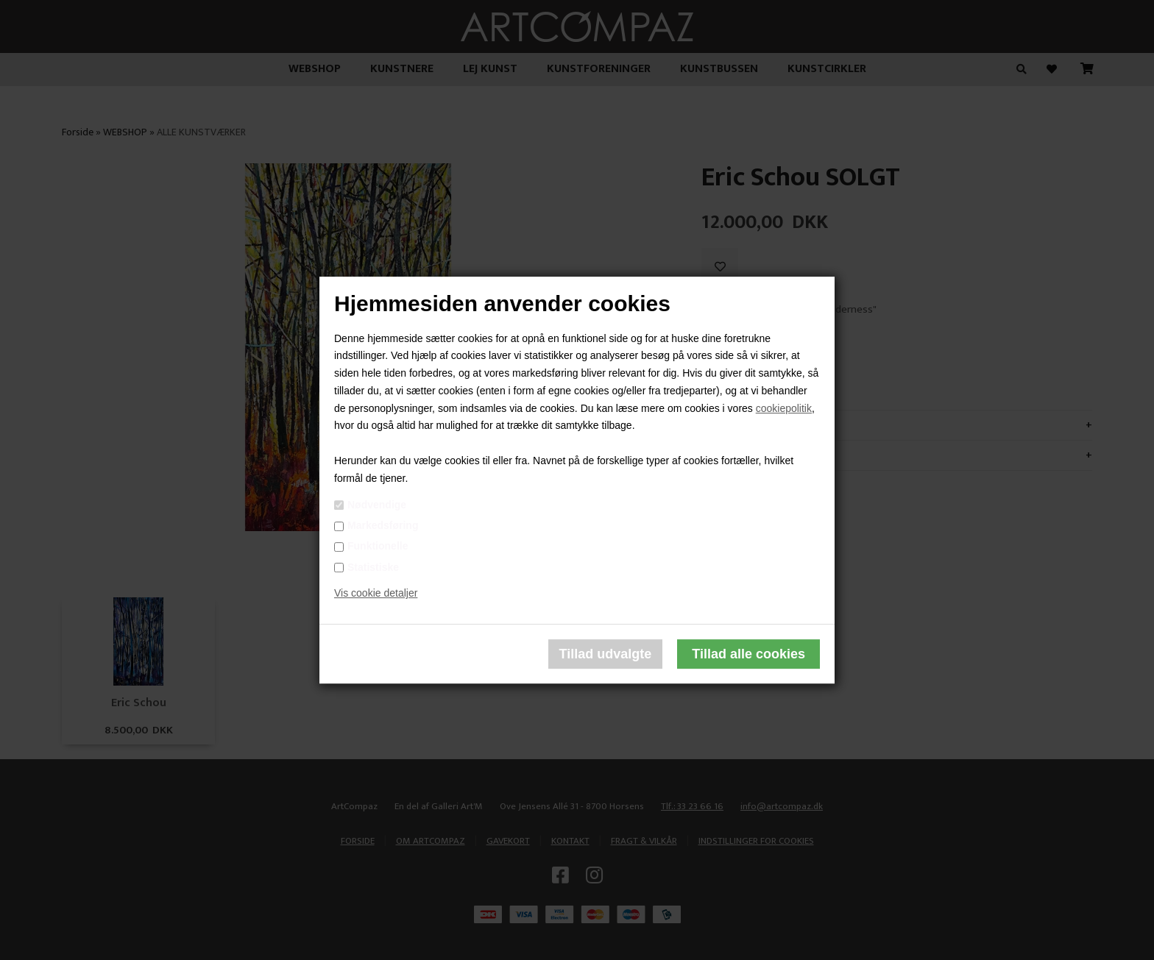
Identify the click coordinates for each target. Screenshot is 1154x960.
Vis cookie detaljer (375, 594)
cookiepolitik (784, 408)
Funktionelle (377, 546)
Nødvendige (376, 505)
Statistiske (373, 567)
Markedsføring (382, 525)
